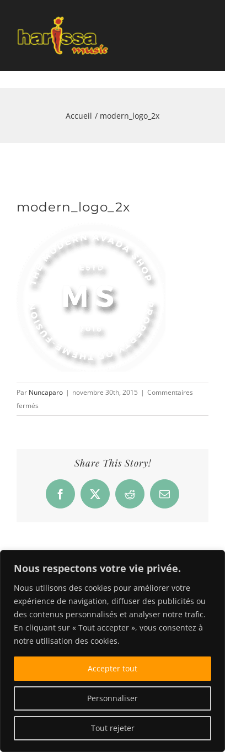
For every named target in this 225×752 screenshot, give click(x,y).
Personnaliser (112, 698)
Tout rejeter (113, 728)
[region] (112, 651)
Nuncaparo (46, 392)
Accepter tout (112, 668)
